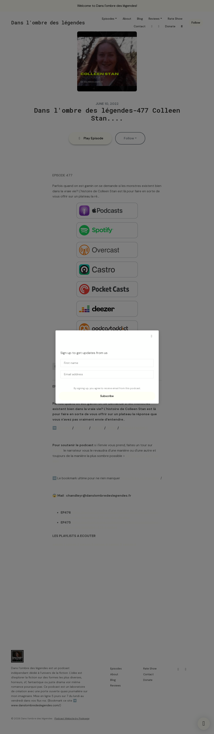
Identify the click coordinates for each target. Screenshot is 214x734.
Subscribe (107, 396)
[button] (152, 336)
